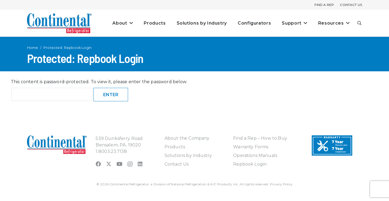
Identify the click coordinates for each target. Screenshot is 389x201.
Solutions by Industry (188, 155)
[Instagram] (130, 164)
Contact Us (177, 164)
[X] (108, 163)
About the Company (187, 138)
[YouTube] (119, 163)
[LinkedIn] (140, 163)
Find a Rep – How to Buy (260, 138)
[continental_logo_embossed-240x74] (59, 23)
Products (175, 146)
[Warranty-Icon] (332, 145)
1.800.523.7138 (111, 151)
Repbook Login (250, 164)
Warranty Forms (250, 146)
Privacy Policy (281, 184)
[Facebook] (98, 163)
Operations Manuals (255, 155)
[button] (359, 23)
